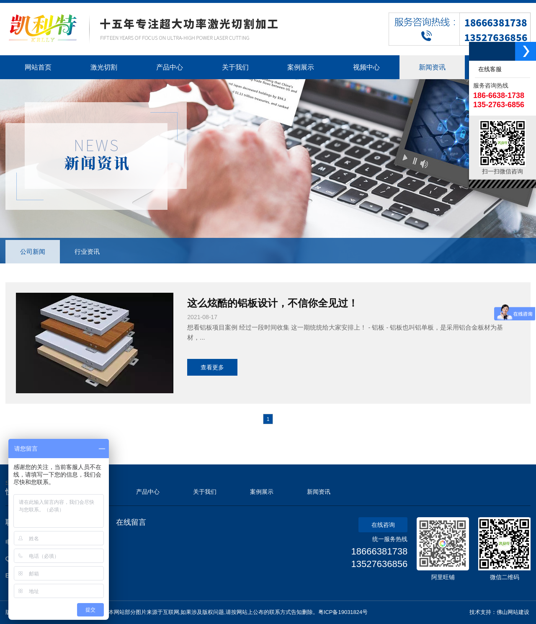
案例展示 (261, 491)
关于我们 (204, 491)
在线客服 (488, 69)
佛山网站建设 (513, 612)
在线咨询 (383, 524)
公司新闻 (32, 251)
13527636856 (379, 564)
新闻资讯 (318, 491)
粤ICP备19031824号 (343, 612)
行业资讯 (87, 251)
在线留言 (131, 522)
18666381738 (379, 551)
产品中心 (148, 491)
